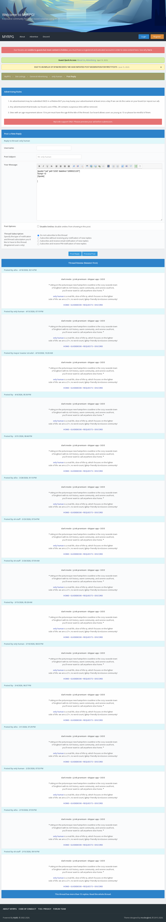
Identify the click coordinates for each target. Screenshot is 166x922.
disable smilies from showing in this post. (64, 226)
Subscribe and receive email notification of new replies (63, 241)
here (150, 50)
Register (157, 36)
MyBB (15, 917)
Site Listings (20, 76)
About (22, 36)
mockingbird (146, 917)
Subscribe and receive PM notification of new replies (61, 243)
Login (143, 36)
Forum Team (59, 909)
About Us (81, 60)
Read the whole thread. (100, 894)
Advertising (91, 60)
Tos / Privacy (44, 909)
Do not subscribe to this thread (52, 235)
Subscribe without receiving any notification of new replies (64, 238)
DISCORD (99, 305)
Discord (46, 36)
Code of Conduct (27, 909)
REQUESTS (88, 305)
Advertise (34, 36)
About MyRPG (10, 909)
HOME (66, 305)
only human (57, 76)
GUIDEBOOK (76, 305)
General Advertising (38, 76)
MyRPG (8, 36)
